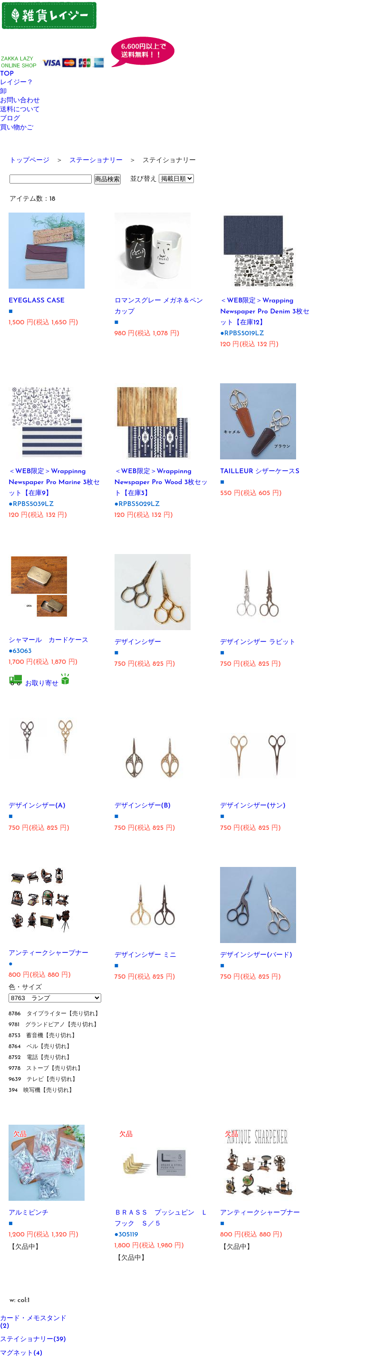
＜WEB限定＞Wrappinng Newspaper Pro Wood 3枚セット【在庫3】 (161, 482)
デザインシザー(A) (37, 805)
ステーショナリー (96, 160)
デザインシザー (138, 642)
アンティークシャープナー (48, 953)
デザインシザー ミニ (146, 955)
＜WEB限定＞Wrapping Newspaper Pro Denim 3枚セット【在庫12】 (264, 311)
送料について (20, 109)
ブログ (10, 118)
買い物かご (16, 127)
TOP (7, 74)
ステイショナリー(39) (33, 1339)
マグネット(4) (21, 1353)
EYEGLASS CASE (37, 300)
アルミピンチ (28, 1212)
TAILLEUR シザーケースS (259, 471)
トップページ (29, 160)
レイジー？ (16, 82)
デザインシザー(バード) (256, 955)
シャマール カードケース (48, 640)
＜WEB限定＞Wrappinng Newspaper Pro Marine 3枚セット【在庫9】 (54, 482)
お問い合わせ (20, 100)
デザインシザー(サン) (253, 805)
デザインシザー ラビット (258, 642)
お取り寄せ (41, 683)
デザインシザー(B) (143, 805)
